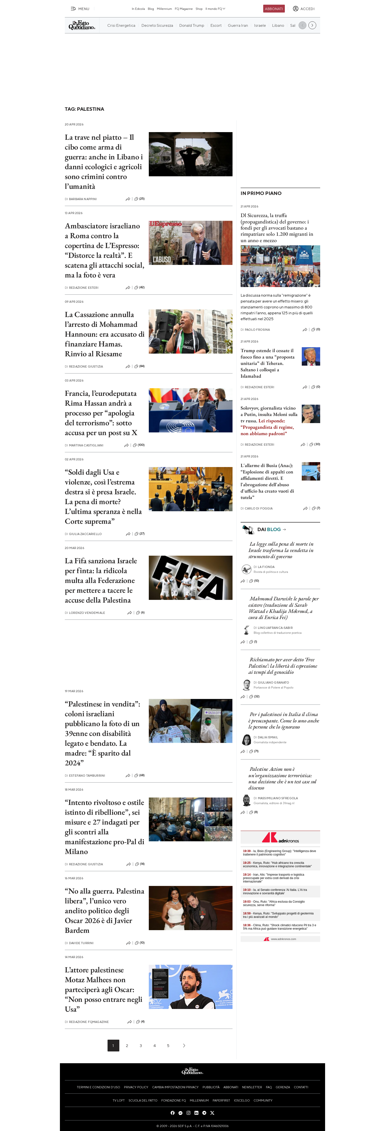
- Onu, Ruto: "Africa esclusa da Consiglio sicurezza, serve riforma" (274, 903)
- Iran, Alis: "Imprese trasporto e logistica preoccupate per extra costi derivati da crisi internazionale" (273, 878)
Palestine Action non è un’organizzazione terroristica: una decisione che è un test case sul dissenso (282, 778)
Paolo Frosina (255, 329)
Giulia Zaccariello (83, 534)
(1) (253, 642)
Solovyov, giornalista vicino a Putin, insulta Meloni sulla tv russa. (269, 421)
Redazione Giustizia (84, 366)
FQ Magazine (184, 8)
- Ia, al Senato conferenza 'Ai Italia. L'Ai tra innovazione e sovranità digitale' (275, 891)
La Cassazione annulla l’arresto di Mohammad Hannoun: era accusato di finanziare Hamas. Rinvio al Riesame (105, 334)
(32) (254, 697)
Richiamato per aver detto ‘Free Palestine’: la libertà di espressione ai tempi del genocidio (282, 666)
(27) (140, 534)
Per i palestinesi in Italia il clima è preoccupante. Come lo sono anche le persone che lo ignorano (283, 720)
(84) (139, 366)
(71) (254, 751)
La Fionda (264, 567)
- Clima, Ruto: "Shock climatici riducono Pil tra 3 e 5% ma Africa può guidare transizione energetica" (279, 927)
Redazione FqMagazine (87, 1022)
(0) (315, 329)
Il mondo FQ (216, 9)
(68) (139, 775)
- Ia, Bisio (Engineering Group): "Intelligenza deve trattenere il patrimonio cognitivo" (279, 852)
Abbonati (274, 8)
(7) (316, 508)
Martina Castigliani (84, 445)
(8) (253, 812)
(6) (140, 613)
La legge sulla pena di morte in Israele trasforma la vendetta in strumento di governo (280, 550)
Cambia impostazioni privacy (175, 1087)
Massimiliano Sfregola (276, 798)
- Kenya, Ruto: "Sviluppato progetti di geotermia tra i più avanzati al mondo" (278, 915)
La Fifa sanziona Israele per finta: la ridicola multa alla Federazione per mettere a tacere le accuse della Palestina (101, 580)
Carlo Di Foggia (257, 508)
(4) (140, 1022)
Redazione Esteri (81, 288)
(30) (314, 444)
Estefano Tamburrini (85, 775)
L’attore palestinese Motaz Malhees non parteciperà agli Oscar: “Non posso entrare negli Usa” (103, 989)
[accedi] (303, 8)
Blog (151, 8)
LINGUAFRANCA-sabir (273, 628)
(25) (139, 199)
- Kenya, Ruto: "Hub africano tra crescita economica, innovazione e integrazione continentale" (277, 864)
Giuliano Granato (271, 682)
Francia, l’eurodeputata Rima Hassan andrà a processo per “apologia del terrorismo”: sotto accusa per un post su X (101, 413)
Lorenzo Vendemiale (85, 613)
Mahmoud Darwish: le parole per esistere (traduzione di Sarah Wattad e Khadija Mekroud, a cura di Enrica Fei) (283, 608)
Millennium (164, 8)
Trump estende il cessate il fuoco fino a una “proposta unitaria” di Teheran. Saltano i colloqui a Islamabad (268, 363)
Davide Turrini (79, 943)
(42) (139, 288)
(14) (140, 864)
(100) (139, 445)
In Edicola (138, 8)
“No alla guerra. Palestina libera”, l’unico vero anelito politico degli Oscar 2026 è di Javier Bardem (104, 910)
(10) (140, 943)
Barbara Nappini (81, 199)
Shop (199, 8)
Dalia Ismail (266, 737)
